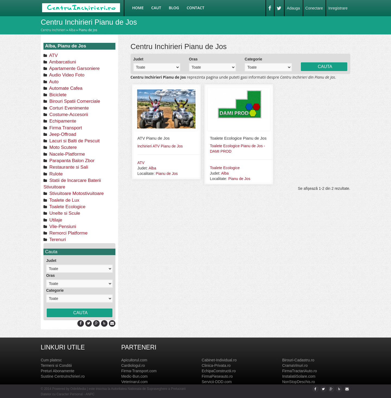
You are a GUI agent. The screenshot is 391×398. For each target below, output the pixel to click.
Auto (53, 81)
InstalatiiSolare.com (298, 376)
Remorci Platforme (67, 233)
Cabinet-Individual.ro (219, 360)
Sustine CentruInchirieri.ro (63, 376)
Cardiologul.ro (133, 365)
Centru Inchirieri (53, 30)
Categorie (55, 290)
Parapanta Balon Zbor (71, 160)
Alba (72, 30)
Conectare (314, 8)
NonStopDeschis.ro (298, 382)
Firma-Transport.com (138, 371)
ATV (53, 55)
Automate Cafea (65, 88)
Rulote (55, 173)
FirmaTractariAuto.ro (299, 371)
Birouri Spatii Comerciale (74, 101)
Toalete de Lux (63, 200)
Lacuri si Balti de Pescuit (74, 140)
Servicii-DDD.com (217, 382)
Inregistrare (338, 8)
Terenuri (57, 239)
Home (138, 7)
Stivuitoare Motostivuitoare (76, 193)
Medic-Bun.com (134, 376)
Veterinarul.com (134, 382)
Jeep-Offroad (62, 134)
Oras (50, 275)
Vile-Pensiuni (62, 226)
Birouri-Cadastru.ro (298, 360)
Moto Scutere (62, 147)
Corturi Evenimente (68, 108)
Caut (156, 7)
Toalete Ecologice (67, 206)
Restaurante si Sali (68, 167)
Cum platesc (51, 360)
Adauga (293, 8)
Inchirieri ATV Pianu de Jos (160, 146)
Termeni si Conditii (56, 365)
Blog (174, 7)
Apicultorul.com (134, 360)
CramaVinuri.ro (295, 365)
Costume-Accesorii (68, 114)
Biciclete (57, 94)
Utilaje (55, 220)
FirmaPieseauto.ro (217, 376)
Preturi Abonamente (57, 371)
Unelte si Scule (64, 213)
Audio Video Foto (66, 75)
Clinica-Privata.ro (216, 365)
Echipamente (62, 121)
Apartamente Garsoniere (74, 68)
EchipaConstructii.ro (219, 371)
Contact (195, 7)
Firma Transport (65, 127)
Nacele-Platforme (66, 154)
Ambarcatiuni (62, 62)
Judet (51, 260)
